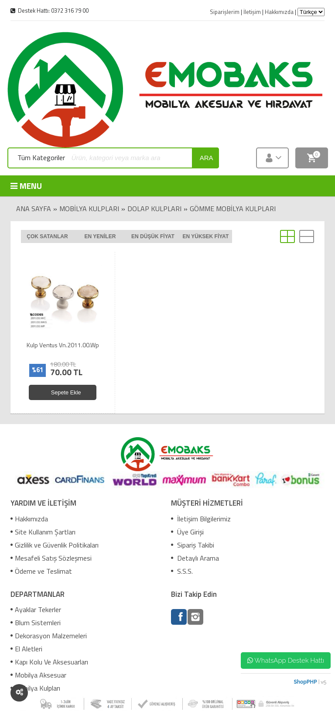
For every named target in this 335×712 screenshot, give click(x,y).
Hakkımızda (29, 518)
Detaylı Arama (195, 558)
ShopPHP (305, 682)
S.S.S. (182, 571)
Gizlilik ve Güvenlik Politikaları (54, 545)
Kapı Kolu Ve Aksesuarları (49, 662)
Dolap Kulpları (154, 208)
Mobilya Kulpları (89, 208)
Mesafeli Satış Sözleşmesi (51, 558)
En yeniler (100, 236)
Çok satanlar (47, 236)
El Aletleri (26, 649)
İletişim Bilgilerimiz (201, 518)
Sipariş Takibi (192, 545)
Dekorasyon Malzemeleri (48, 635)
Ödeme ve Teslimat (41, 571)
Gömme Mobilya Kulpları (233, 208)
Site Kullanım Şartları (42, 532)
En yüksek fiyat (205, 236)
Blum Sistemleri (35, 622)
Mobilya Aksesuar (38, 675)
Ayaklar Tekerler (35, 609)
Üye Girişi (187, 532)
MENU (26, 185)
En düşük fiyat (152, 236)
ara (206, 157)
